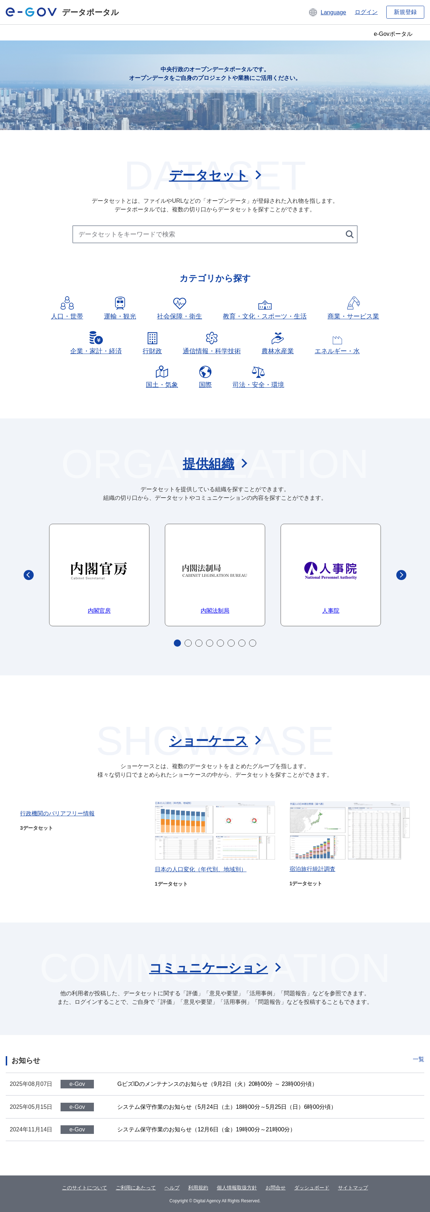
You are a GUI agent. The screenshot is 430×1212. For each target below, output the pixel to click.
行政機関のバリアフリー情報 (57, 813)
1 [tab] (177, 643)
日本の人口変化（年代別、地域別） (201, 869)
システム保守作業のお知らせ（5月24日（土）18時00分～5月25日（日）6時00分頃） (226, 1107)
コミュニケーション (208, 968)
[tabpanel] (99, 575)
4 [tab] (209, 643)
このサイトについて (84, 1188)
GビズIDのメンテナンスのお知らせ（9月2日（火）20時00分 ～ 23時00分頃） (217, 1084)
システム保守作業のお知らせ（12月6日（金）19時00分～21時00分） (206, 1129)
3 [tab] (198, 643)
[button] (327, 12)
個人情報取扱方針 (237, 1188)
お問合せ (276, 1188)
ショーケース (208, 740)
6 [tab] (231, 643)
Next (401, 575)
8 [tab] (252, 643)
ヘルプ (172, 1188)
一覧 (418, 1059)
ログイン (366, 12)
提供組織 (208, 463)
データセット (208, 175)
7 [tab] (241, 643)
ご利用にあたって (136, 1188)
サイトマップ (353, 1188)
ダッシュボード (311, 1188)
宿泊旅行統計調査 (312, 869)
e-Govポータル (393, 34)
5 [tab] (220, 643)
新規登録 (405, 12)
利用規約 (198, 1188)
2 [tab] (188, 643)
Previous (29, 575)
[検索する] (350, 234)
